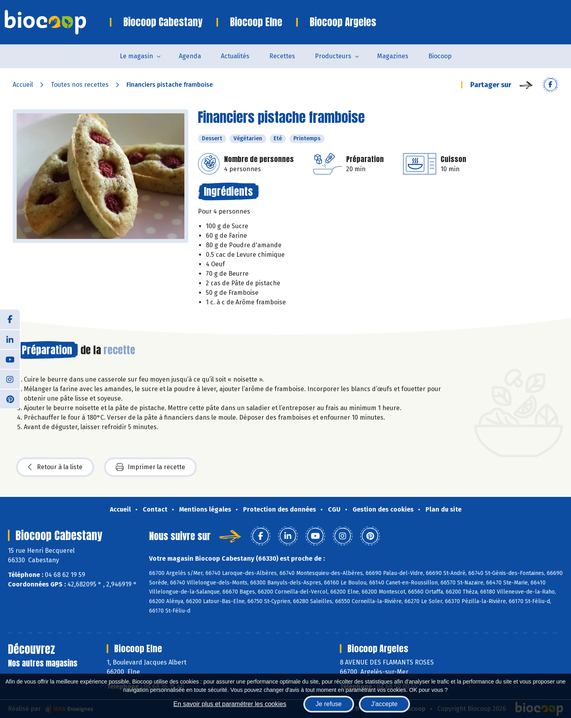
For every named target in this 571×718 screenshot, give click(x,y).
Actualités (235, 56)
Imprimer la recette (150, 467)
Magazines (392, 56)
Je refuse (329, 704)
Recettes (282, 56)
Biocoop (440, 56)
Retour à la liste (55, 467)
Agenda (190, 56)
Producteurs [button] (333, 56)
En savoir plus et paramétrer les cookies (229, 704)
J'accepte (384, 704)
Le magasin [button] (136, 56)
